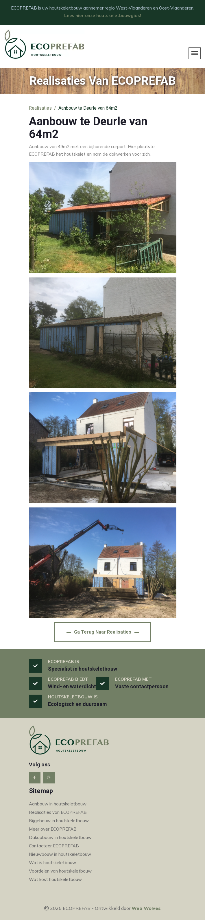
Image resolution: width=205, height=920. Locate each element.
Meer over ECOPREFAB (53, 829)
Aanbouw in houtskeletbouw (57, 804)
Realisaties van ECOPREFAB (58, 812)
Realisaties (40, 108)
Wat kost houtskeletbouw (55, 879)
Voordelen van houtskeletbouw (60, 871)
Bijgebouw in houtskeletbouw (59, 820)
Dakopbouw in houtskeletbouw (60, 837)
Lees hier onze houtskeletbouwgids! (102, 15)
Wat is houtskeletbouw (52, 862)
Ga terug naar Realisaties (103, 632)
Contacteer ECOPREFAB (54, 846)
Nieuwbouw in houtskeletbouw (60, 854)
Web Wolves (146, 908)
